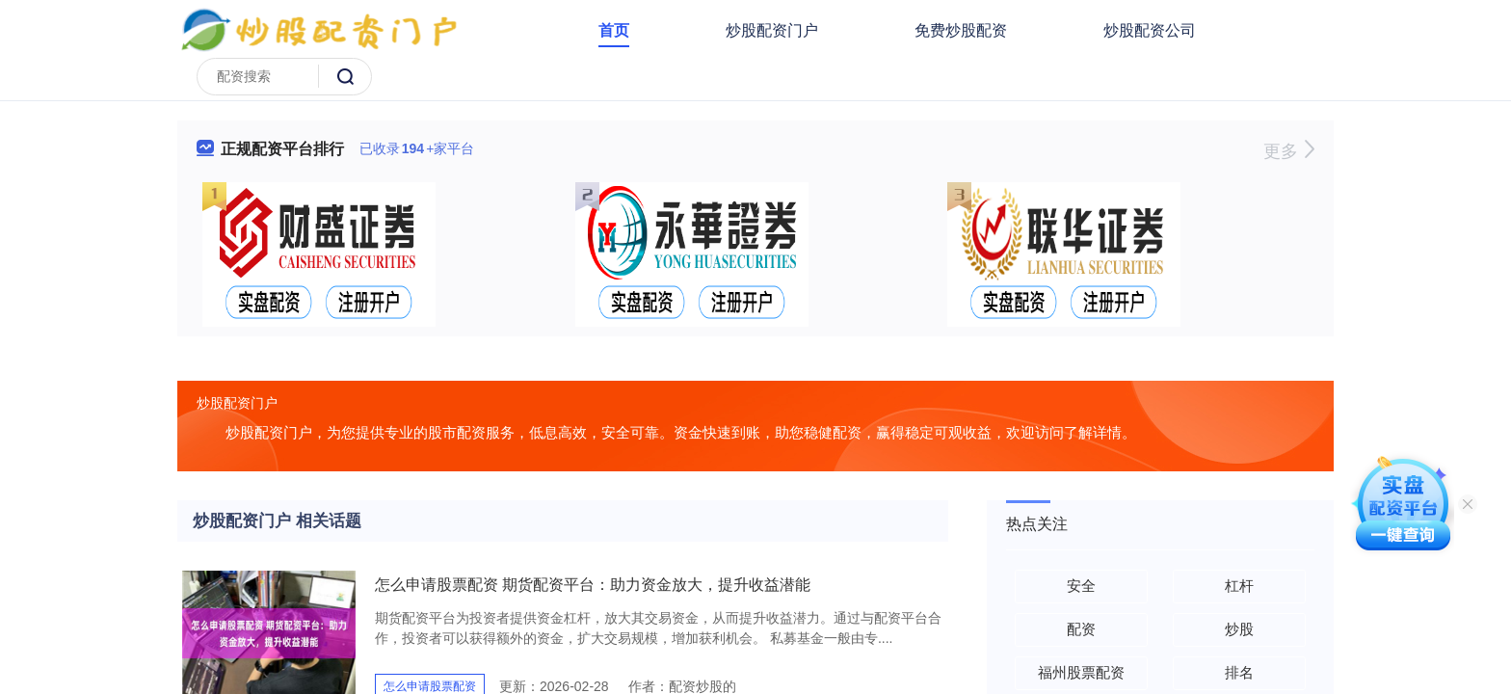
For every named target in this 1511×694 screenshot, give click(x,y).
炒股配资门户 (772, 30)
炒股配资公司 (1149, 30)
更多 (1288, 151)
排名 (1239, 672)
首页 (613, 30)
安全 (1081, 585)
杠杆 (1239, 585)
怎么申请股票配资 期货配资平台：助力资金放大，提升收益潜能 (592, 584)
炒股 (1239, 629)
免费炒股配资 (961, 30)
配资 (1081, 629)
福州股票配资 (1081, 672)
